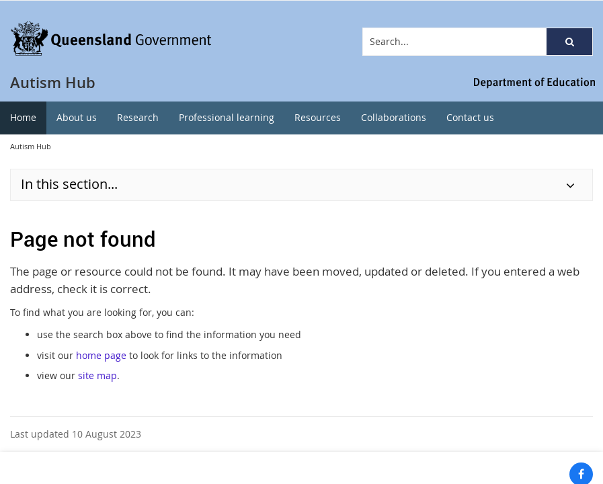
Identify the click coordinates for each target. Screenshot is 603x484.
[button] (569, 41)
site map (97, 375)
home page (101, 355)
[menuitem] (23, 118)
